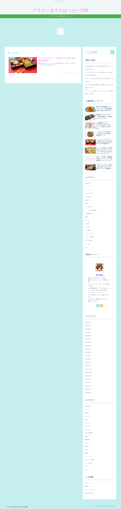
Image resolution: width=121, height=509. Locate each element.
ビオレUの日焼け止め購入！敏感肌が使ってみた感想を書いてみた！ (99, 86)
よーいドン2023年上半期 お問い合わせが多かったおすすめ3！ (99, 80)
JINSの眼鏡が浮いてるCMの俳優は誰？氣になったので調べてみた (99, 68)
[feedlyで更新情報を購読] (97, 305)
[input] (99, 52)
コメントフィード (90, 489)
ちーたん (99, 275)
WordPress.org (89, 493)
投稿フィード (88, 486)
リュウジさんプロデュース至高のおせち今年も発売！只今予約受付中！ (98, 74)
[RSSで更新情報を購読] (101, 305)
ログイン (87, 483)
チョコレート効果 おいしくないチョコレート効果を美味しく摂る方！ (99, 92)
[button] (112, 52)
